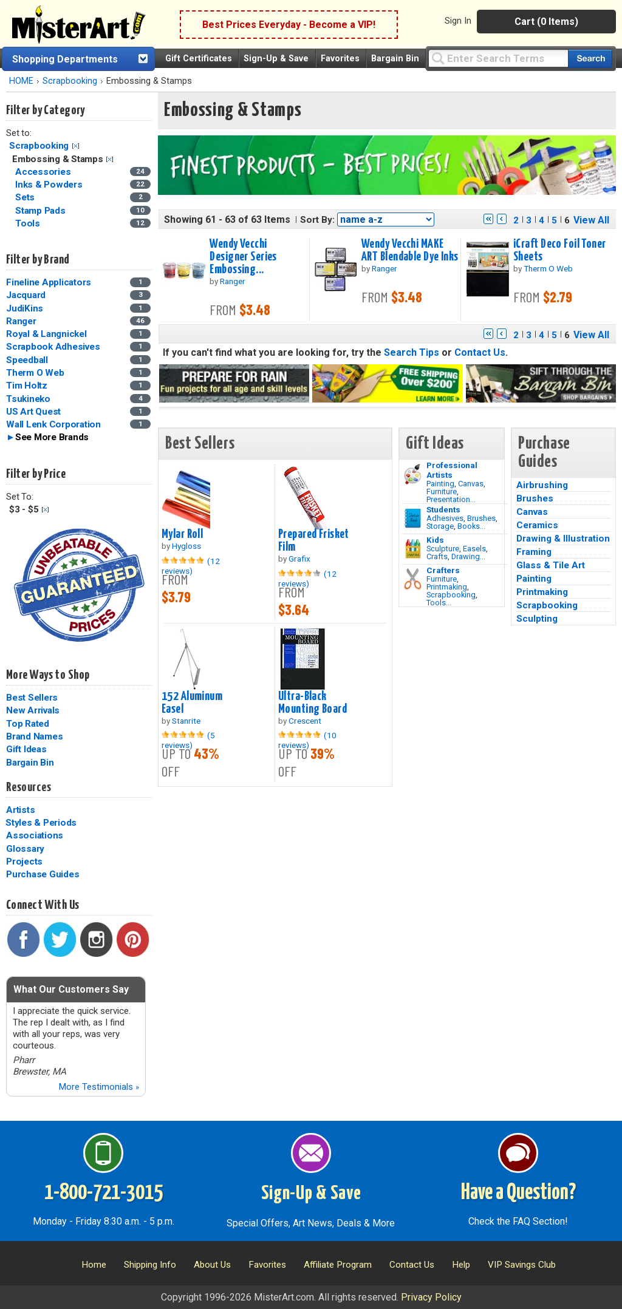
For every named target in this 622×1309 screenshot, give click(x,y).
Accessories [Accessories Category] (44, 171)
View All (591, 220)
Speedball (27, 360)
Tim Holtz (26, 385)
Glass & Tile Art (550, 565)
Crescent (305, 721)
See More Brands (52, 437)
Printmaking (446, 586)
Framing (534, 551)
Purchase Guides (42, 874)
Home (93, 1264)
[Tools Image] (413, 579)
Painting (440, 483)
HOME (21, 81)
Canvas (471, 483)
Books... (471, 526)
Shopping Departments (65, 59)
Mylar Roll (182, 534)
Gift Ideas (26, 749)
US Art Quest (33, 411)
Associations (34, 835)
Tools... (438, 602)
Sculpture (442, 548)
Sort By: (317, 219)
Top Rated (27, 723)
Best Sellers (32, 697)
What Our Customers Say (71, 989)
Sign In (458, 20)
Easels (474, 548)
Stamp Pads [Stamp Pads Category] (41, 210)
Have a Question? (518, 1193)
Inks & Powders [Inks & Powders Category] (49, 184)
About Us (212, 1264)
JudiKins (24, 308)
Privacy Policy (431, 1297)
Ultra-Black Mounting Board (312, 702)
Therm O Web (35, 372)
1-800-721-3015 (103, 1193)
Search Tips (411, 352)
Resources (28, 787)
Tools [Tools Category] (29, 223)
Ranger (21, 321)
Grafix (299, 558)
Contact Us (479, 352)
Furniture (441, 491)
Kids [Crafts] (435, 540)
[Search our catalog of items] (590, 58)
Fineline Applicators (48, 282)
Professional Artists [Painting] (451, 470)
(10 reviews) (307, 740)
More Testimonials (98, 1086)
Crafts (437, 556)
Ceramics (537, 525)
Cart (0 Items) (546, 21)
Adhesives (444, 518)
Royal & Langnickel (46, 333)
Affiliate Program (338, 1264)
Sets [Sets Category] (26, 197)
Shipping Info (150, 1264)
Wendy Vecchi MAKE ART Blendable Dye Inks (410, 250)
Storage (440, 526)
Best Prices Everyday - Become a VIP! (288, 24)
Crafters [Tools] (443, 570)
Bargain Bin (395, 58)
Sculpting (537, 618)
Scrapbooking (70, 81)
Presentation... (451, 499)
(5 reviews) (188, 740)
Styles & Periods (41, 822)
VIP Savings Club (522, 1264)
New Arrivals (33, 710)
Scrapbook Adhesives (53, 346)
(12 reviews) (191, 566)
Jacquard (26, 295)
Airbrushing (542, 485)
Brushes (481, 518)
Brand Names (34, 736)
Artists (20, 809)
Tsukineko (28, 398)
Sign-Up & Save (276, 58)
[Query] (498, 58)
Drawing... (468, 556)
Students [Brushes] (443, 509)
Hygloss (186, 546)
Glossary (25, 848)
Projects (24, 861)
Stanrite (186, 721)
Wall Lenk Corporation (53, 424)
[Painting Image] (413, 474)
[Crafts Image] (413, 549)
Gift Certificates (198, 58)
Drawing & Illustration (563, 538)
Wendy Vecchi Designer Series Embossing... (243, 257)
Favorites (340, 58)
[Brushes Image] (413, 518)
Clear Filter (75, 146)
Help (461, 1264)
